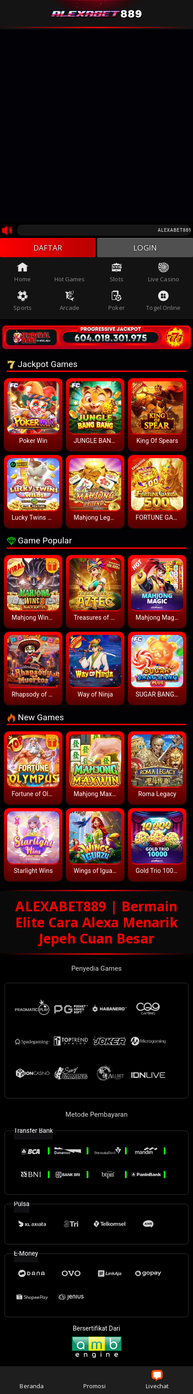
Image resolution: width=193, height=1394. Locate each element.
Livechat (157, 1380)
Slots (116, 273)
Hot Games (69, 273)
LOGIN (145, 248)
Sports (22, 302)
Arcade (69, 302)
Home (22, 273)
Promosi (94, 1380)
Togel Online (163, 302)
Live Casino (163, 273)
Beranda (32, 1380)
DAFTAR (48, 248)
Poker (116, 302)
